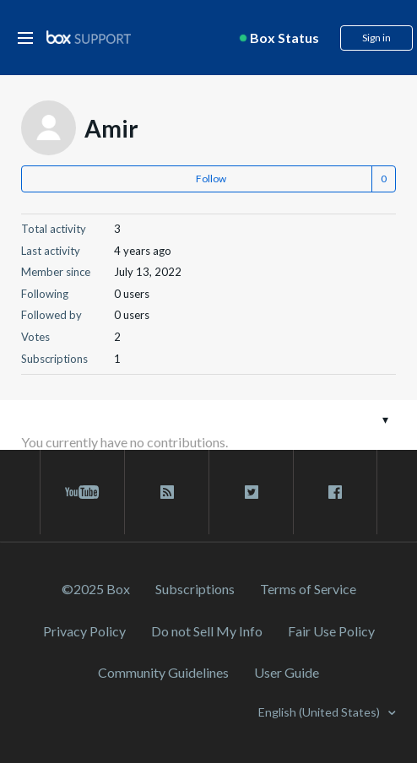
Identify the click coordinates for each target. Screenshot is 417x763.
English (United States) (320, 712)
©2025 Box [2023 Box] (96, 589)
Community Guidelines (163, 672)
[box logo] (88, 36)
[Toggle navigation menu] (385, 419)
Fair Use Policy (331, 631)
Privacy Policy (84, 631)
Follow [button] (211, 178)
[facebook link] (335, 492)
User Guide (286, 672)
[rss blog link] (166, 492)
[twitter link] (251, 492)
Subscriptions (195, 589)
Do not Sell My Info (207, 631)
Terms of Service (308, 589)
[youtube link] (82, 492)
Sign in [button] (376, 37)
